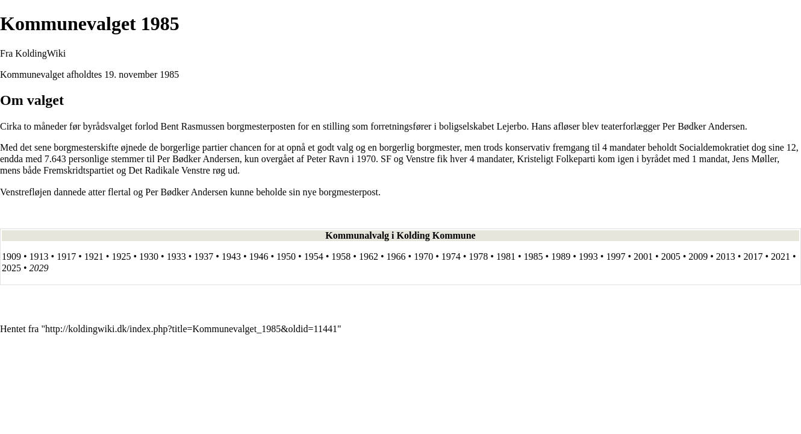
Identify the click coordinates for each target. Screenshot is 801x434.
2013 (725, 256)
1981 (506, 256)
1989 (560, 256)
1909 (11, 256)
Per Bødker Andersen (703, 126)
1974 (451, 256)
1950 (286, 256)
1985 (169, 74)
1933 (176, 256)
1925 (121, 256)
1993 (588, 256)
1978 (478, 256)
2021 (780, 256)
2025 (11, 268)
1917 (66, 256)
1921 (94, 256)
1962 (368, 256)
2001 (643, 256)
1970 (423, 256)
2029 (39, 268)
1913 (39, 256)
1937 (203, 256)
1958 (341, 256)
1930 (148, 256)
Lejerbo (511, 126)
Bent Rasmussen (193, 126)
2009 (698, 256)
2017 (752, 256)
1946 (258, 256)
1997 (615, 256)
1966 (396, 256)
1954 (313, 256)
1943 (231, 256)
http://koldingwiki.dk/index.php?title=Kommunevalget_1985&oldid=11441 (191, 329)
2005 (671, 256)
